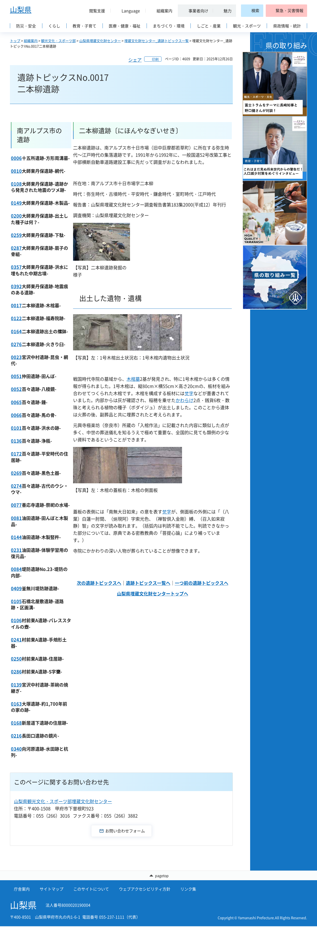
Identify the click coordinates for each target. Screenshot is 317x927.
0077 (16, 505)
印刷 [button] (155, 59)
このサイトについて (91, 890)
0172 (16, 453)
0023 (16, 357)
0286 (16, 671)
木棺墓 (133, 379)
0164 (16, 331)
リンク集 (188, 890)
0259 (16, 235)
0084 (16, 569)
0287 (16, 248)
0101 (16, 428)
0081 (16, 518)
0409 (16, 588)
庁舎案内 (22, 890)
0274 (16, 486)
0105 (16, 601)
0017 (16, 305)
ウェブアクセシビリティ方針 (144, 890)
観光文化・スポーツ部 (58, 40)
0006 (16, 158)
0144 (16, 537)
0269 (16, 473)
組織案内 (31, 40)
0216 (16, 735)
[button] (95, 10)
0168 (16, 723)
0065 (16, 402)
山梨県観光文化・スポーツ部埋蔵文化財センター (63, 801)
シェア (135, 59)
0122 (16, 318)
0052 (16, 389)
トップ (15, 40)
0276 (16, 344)
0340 (16, 749)
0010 (16, 171)
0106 (16, 620)
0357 (16, 267)
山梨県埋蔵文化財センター (100, 40)
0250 (16, 658)
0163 (16, 703)
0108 (16, 183)
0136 (16, 441)
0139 (16, 684)
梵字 (189, 393)
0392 (16, 286)
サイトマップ (51, 890)
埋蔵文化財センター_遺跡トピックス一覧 (156, 40)
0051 (16, 376)
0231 (16, 550)
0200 (16, 215)
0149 (16, 203)
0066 (16, 415)
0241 (16, 639)
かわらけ (184, 400)
